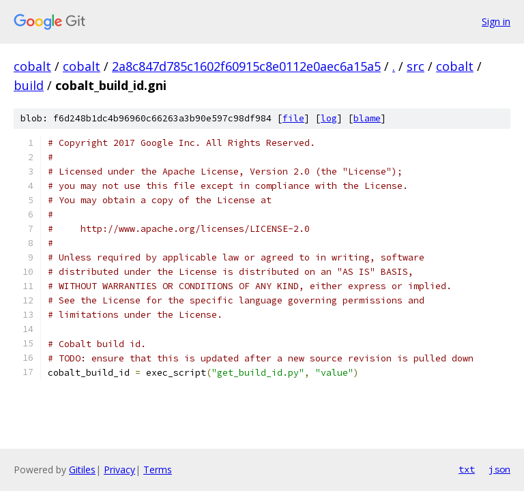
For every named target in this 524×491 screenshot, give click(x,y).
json (499, 469)
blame (367, 118)
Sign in (496, 21)
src (415, 66)
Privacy (119, 469)
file (293, 118)
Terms (157, 469)
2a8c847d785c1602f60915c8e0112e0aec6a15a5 (246, 66)
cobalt (32, 66)
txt (466, 469)
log (329, 118)
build (29, 85)
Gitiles (82, 469)
